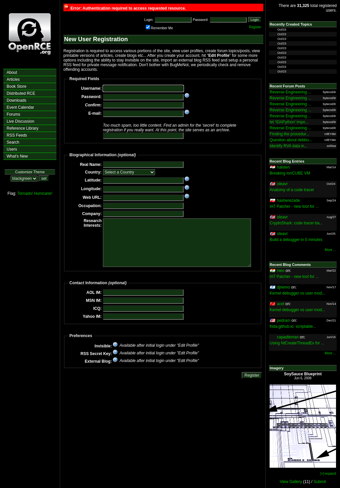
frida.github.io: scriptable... (293, 326)
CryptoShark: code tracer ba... (296, 223)
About (12, 72)
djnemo (283, 287)
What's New (17, 156)
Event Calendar (20, 107)
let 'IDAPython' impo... (289, 122)
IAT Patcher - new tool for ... (294, 206)
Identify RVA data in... (288, 146)
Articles (13, 79)
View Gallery (291, 481)
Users (12, 149)
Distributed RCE (21, 93)
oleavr (282, 184)
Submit (319, 481)
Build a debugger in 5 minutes (296, 239)
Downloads (16, 100)
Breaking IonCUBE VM (290, 173)
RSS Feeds (17, 135)
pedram (284, 320)
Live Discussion (20, 121)
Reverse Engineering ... (290, 92)
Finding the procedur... (289, 134)
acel (280, 304)
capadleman (287, 337)
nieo (281, 270)
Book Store (16, 86)
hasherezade (288, 200)
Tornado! (25, 193)
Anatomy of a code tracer (292, 189)
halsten (283, 167)
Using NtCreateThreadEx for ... (297, 343)
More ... (330, 250)
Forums (13, 114)
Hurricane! (43, 193)
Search (13, 142)
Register (255, 27)
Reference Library (22, 128)
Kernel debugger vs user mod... (297, 293)
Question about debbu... (291, 140)
